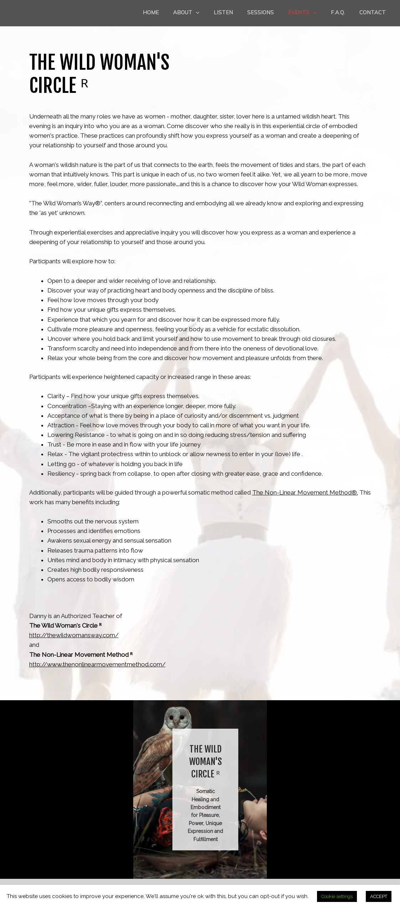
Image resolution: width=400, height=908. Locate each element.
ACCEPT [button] (378, 896)
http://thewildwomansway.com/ (74, 635)
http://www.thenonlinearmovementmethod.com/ (97, 664)
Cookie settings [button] (337, 896)
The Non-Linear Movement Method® (304, 492)
